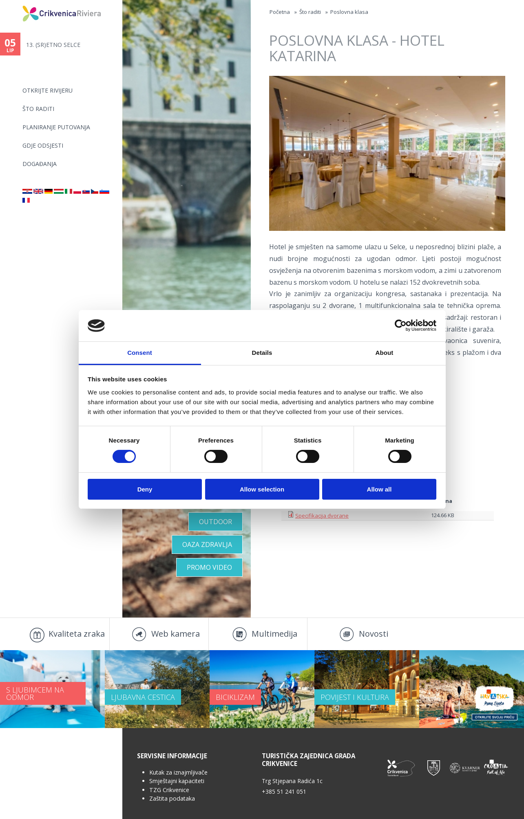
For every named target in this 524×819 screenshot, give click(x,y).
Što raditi (38, 109)
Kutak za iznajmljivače (178, 772)
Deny (145, 489)
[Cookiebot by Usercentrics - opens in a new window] (400, 325)
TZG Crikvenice (169, 790)
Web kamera (175, 633)
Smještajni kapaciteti (176, 781)
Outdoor (215, 521)
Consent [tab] (139, 352)
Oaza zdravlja (207, 544)
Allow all (379, 489)
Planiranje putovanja (56, 127)
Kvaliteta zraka (77, 633)
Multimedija (274, 633)
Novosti (373, 633)
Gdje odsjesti (42, 145)
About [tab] (385, 352)
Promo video (209, 567)
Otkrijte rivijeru (47, 90)
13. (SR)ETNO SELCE (53, 45)
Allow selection (262, 489)
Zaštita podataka (172, 798)
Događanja (39, 164)
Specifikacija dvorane (322, 515)
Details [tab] (262, 352)
